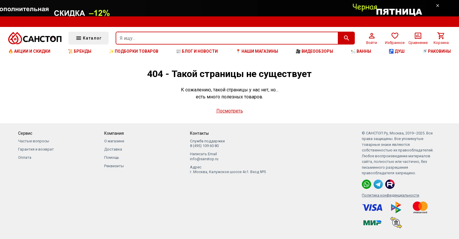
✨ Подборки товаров (133, 51)
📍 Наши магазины (257, 51)
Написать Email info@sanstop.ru (204, 156)
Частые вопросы (33, 141)
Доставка (113, 149)
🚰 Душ (397, 51)
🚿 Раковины (436, 51)
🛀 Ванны (361, 51)
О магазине (114, 141)
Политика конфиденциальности (390, 195)
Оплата (24, 157)
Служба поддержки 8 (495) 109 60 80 (207, 143)
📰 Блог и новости (197, 51)
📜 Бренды (79, 51)
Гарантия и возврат (36, 149)
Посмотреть (229, 111)
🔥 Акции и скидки (29, 51)
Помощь (111, 157)
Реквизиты (114, 166)
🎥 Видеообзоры (314, 51)
